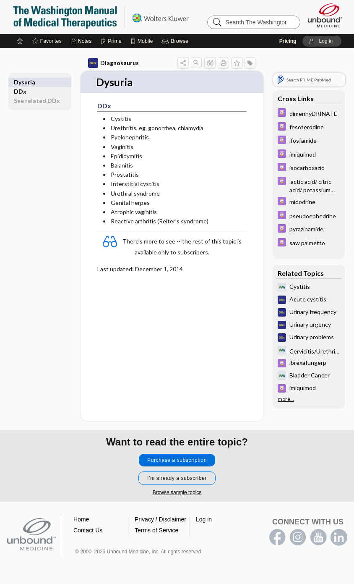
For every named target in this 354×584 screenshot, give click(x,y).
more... (286, 399)
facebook (277, 537)
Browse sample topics (177, 493)
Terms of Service (156, 530)
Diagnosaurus (113, 63)
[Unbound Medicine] (325, 15)
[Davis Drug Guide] (309, 113)
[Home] (20, 41)
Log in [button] (204, 519)
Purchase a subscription (177, 461)
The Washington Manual (117, 16)
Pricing (288, 41)
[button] (175, 41)
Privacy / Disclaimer (160, 519)
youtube (318, 537)
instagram (297, 537)
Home (81, 519)
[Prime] (110, 41)
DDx (20, 82)
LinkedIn (339, 537)
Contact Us (87, 530)
